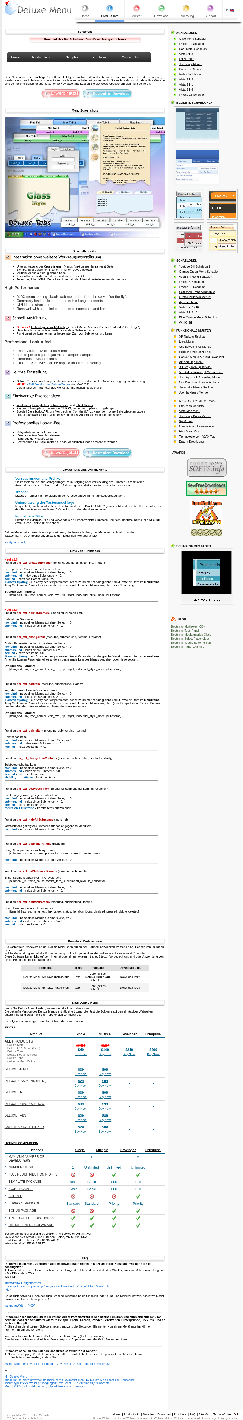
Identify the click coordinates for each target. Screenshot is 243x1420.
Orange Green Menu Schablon (199, 271)
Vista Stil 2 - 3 (188, 312)
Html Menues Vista (191, 405)
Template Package (25, 1182)
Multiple (104, 1034)
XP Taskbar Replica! (192, 336)
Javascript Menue (190, 64)
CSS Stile (39, 441)
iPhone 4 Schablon (191, 281)
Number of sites (23, 1167)
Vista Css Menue (190, 74)
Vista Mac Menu (189, 411)
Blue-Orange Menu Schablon (198, 317)
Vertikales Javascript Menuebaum (201, 372)
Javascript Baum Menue (195, 416)
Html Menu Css (189, 431)
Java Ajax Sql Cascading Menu (199, 377)
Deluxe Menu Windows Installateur (46, 976)
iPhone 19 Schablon (192, 286)
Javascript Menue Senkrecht (197, 387)
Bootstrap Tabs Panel (185, 630)
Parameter (43, 387)
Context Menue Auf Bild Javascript (201, 356)
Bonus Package (22, 1211)
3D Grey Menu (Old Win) (195, 367)
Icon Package (21, 1189)
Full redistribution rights (33, 1174)
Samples (148, 1414)
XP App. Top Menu (191, 362)
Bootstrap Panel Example (187, 646)
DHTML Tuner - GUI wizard (31, 1225)
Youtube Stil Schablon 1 (194, 266)
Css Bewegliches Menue (195, 346)
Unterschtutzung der (39, 266)
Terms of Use (222, 1414)
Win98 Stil (186, 322)
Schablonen (52, 435)
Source (15, 1196)
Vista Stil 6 (186, 89)
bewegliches (40, 405)
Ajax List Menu (188, 302)
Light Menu (186, 341)
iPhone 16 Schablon (192, 94)
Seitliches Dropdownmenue (197, 292)
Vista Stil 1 (186, 84)
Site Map (204, 1414)
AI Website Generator (136, 1418)
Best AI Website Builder (107, 1418)
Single (80, 1034)
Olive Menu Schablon (193, 38)
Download (164, 1414)
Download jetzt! (130, 976)
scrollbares (24, 405)
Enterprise (153, 1034)
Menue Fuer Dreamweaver (196, 426)
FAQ (193, 1414)
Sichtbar (22, 269)
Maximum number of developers (26, 1158)
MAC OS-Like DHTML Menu (197, 400)
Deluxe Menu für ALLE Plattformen (46, 987)
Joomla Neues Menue (193, 392)
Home (116, 1414)
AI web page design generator (219, 1418)
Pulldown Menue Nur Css (195, 351)
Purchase (180, 1414)
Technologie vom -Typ (49, 327)
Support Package (24, 1203)
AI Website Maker (161, 1418)
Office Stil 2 (186, 59)
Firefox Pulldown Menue (195, 297)
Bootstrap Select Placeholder (190, 638)
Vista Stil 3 (186, 79)
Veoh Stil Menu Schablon (195, 276)
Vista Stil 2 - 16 (189, 307)
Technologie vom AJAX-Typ (197, 436)
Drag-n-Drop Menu (191, 441)
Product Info (131, 1414)
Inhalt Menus (84, 405)
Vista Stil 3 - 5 (188, 53)
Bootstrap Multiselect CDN (188, 626)
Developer (129, 1034)
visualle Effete (44, 438)
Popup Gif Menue (190, 69)
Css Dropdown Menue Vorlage (199, 382)
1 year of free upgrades (31, 1218)
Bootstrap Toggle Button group (191, 642)
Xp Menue (186, 421)
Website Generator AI (187, 1418)
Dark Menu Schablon (193, 48)
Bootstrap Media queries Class (191, 634)
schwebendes (59, 405)
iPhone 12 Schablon (192, 43)
